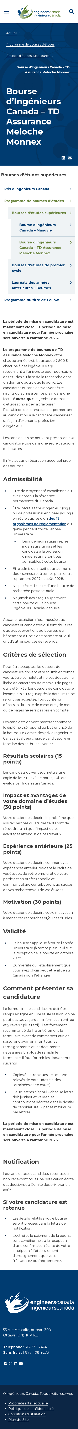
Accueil (11, 33)
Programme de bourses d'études (30, 44)
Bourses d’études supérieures (27, 56)
